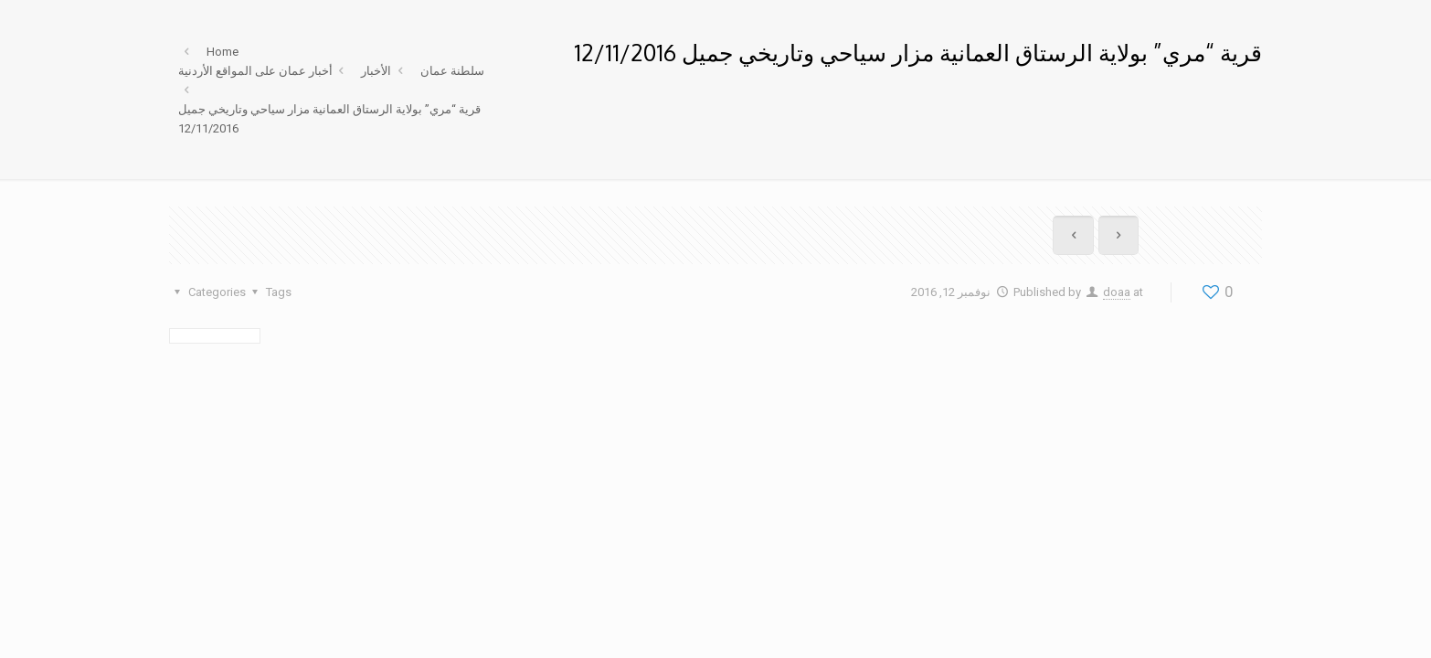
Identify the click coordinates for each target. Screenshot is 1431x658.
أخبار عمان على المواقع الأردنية (255, 71)
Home (222, 51)
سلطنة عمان (452, 71)
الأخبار (376, 71)
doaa (1116, 292)
